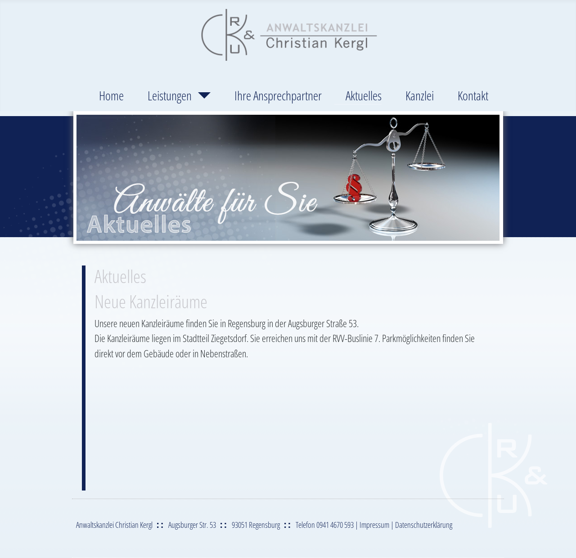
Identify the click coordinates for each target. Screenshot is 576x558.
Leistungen (170, 95)
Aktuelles (364, 95)
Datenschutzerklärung (423, 524)
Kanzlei (419, 95)
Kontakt (473, 95)
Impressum (374, 524)
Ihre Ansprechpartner (278, 95)
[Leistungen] (201, 95)
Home (111, 95)
